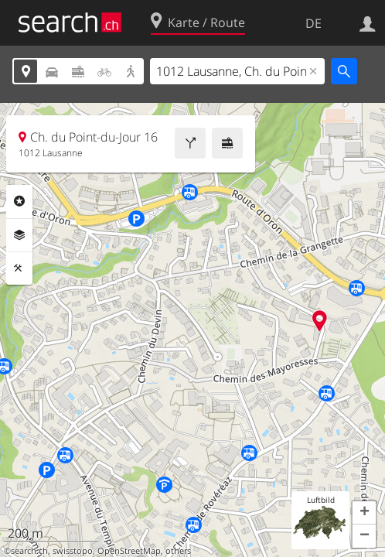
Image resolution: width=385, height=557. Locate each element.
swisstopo (73, 550)
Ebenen (19, 235)
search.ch (29, 550)
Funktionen (19, 268)
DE (313, 23)
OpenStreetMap (129, 550)
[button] (364, 513)
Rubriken (19, 201)
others (178, 550)
